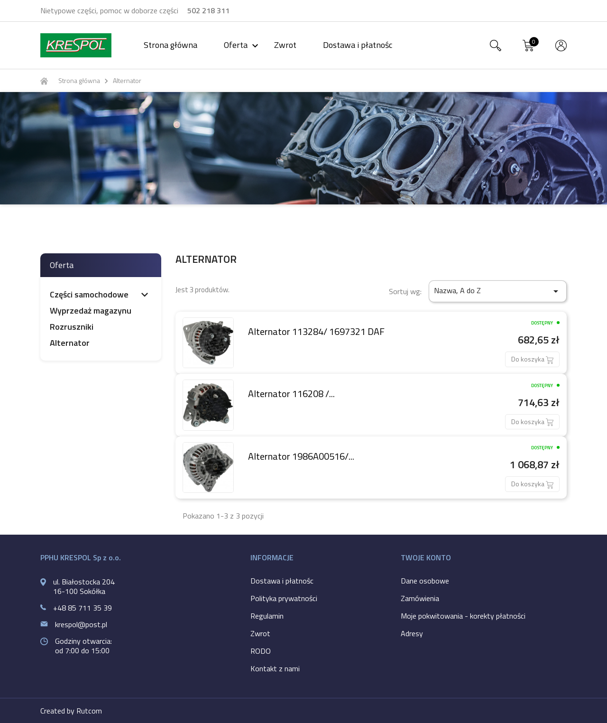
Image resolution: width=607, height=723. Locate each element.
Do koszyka (532, 359)
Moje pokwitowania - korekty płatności (463, 615)
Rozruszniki (71, 327)
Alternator (70, 343)
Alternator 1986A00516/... (301, 456)
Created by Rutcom (71, 710)
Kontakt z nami (275, 668)
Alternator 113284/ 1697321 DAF (316, 331)
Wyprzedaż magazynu (90, 310)
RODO (260, 651)
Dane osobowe (425, 580)
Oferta (242, 44)
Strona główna (170, 44)
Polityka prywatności (283, 598)
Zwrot (285, 44)
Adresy (412, 633)
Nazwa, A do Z (497, 291)
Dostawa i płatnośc (357, 44)
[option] (303, 148)
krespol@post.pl (81, 624)
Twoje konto (426, 557)
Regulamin (267, 615)
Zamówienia (420, 598)
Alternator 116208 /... (291, 393)
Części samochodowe (89, 294)
